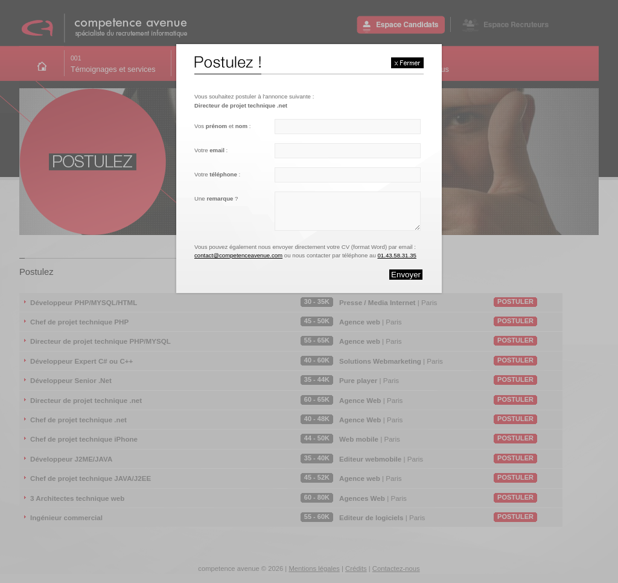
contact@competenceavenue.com (238, 255)
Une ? (216, 198)
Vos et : (222, 126)
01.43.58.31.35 (396, 255)
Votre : (211, 150)
